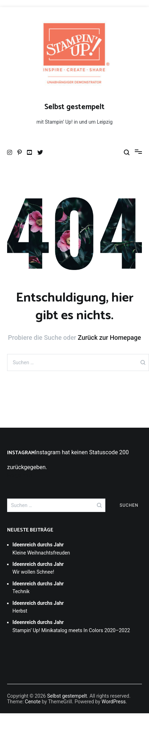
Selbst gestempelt (74, 107)
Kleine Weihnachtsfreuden (41, 548)
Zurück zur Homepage (109, 337)
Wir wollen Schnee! (38, 568)
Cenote (32, 701)
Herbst (38, 607)
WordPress (113, 701)
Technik (38, 587)
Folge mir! (19, 475)
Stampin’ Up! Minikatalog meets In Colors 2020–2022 (71, 626)
